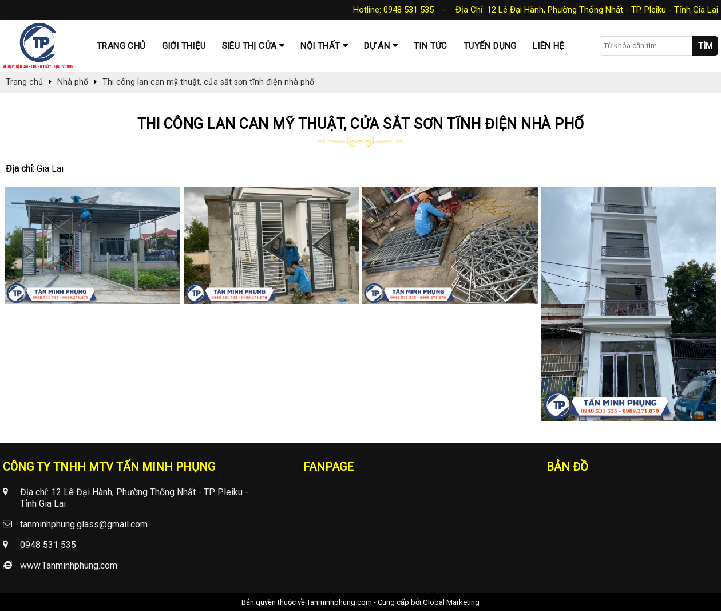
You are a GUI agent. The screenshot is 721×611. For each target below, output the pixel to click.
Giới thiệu (184, 46)
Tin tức (430, 46)
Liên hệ (549, 46)
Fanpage (328, 467)
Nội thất (320, 46)
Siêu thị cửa (249, 46)
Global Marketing (451, 602)
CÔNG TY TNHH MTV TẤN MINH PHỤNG (109, 467)
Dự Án (377, 46)
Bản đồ (567, 467)
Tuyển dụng (490, 46)
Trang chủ (121, 46)
